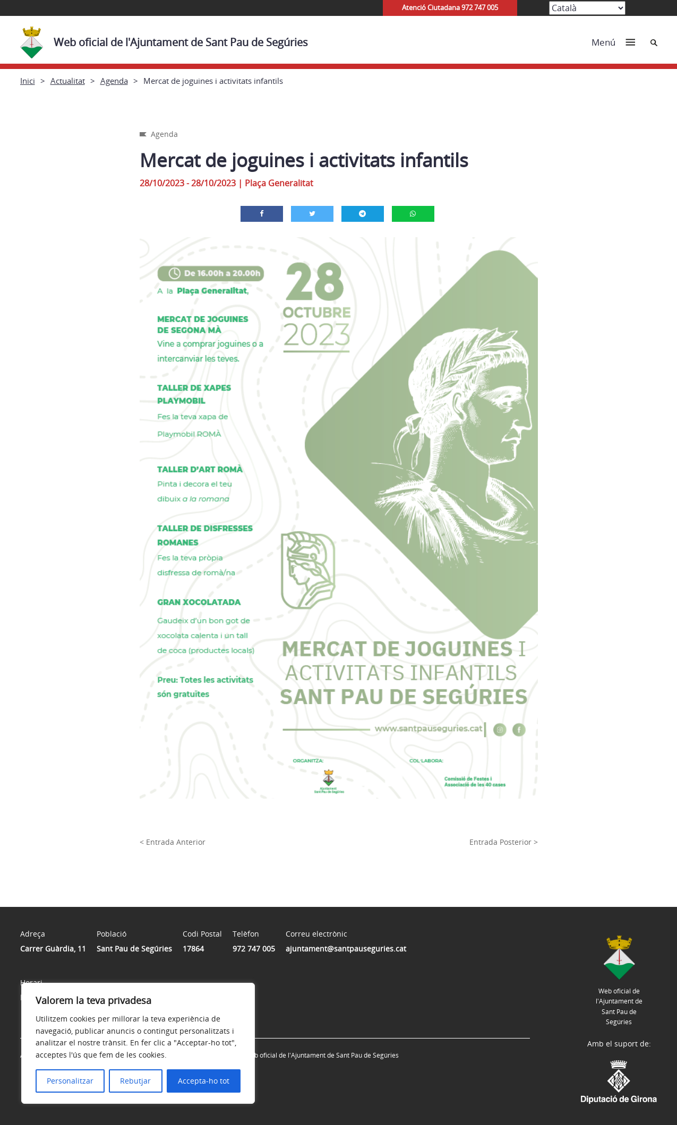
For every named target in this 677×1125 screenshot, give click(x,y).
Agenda (114, 80)
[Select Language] (587, 8)
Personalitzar (70, 1081)
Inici (27, 80)
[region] (138, 1043)
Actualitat (67, 80)
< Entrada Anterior (172, 842)
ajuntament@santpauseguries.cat (346, 949)
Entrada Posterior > (503, 842)
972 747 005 (254, 949)
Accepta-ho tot (203, 1081)
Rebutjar (135, 1081)
